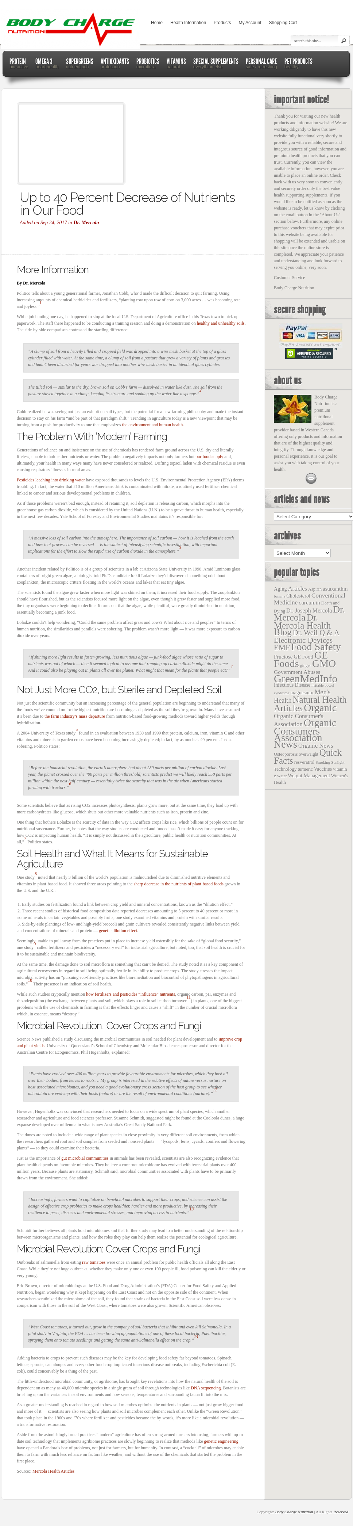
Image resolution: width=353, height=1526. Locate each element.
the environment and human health (152, 424)
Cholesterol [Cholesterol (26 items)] (298, 596)
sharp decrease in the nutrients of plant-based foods (179, 883)
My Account (249, 22)
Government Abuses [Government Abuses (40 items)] (297, 672)
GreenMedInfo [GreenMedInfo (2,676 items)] (305, 678)
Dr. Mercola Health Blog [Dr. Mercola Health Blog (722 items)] (302, 625)
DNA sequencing (206, 1387)
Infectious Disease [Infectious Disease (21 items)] (292, 685)
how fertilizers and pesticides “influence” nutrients (130, 994)
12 (215, 1089)
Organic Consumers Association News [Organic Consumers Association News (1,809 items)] (305, 733)
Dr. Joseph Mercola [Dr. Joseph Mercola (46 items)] (309, 610)
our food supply (209, 456)
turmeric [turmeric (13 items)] (305, 769)
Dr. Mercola (86, 222)
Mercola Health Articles (53, 1471)
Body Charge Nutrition (294, 1512)
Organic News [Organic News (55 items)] (315, 745)
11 (189, 997)
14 (196, 1336)
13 (191, 1209)
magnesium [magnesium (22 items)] (301, 692)
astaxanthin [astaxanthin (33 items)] (335, 589)
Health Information (188, 22)
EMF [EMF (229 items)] (282, 647)
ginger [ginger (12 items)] (305, 665)
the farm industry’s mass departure (74, 716)
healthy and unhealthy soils (221, 323)
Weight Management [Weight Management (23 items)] (309, 775)
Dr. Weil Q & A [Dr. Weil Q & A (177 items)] (316, 633)
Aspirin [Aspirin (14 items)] (315, 589)
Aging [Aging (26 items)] (280, 589)
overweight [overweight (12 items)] (308, 754)
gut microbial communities (84, 1158)
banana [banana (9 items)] (279, 596)
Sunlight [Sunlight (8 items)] (337, 762)
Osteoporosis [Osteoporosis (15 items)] (286, 754)
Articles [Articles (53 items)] (297, 588)
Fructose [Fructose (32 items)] (283, 657)
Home (157, 22)
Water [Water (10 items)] (282, 776)
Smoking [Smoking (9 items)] (322, 762)
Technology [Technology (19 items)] (285, 769)
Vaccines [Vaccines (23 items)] (323, 769)
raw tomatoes (93, 1262)
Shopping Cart (283, 22)
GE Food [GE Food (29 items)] (303, 657)
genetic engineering (221, 1441)
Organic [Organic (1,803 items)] (320, 707)
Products (222, 22)
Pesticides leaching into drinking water (51, 479)
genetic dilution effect (118, 930)
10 (30, 980)
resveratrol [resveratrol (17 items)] (304, 762)
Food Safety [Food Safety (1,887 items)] (316, 646)
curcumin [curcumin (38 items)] (309, 602)
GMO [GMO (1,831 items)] (324, 663)
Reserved (340, 1512)
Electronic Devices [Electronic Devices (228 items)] (303, 640)
